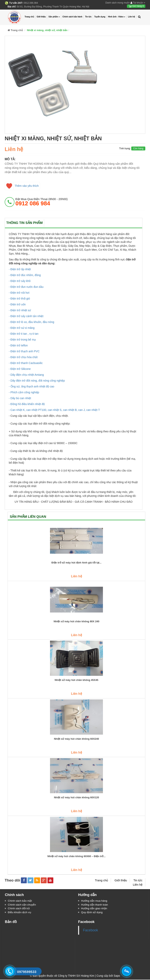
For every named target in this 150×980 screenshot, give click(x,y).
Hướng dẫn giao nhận (94, 908)
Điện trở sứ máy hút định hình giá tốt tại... (77, 562)
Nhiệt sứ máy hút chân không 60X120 (76, 797)
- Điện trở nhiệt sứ (20, 310)
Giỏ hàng (136, 6)
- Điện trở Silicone (20, 368)
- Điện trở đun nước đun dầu (26, 286)
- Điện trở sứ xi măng (22, 327)
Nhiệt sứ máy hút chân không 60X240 (76, 739)
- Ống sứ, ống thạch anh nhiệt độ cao (31, 386)
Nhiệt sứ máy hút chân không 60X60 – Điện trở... (76, 856)
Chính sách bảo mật (20, 900)
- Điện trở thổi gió (19, 298)
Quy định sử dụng (92, 912)
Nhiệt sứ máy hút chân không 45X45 (76, 680)
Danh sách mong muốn (117, 2)
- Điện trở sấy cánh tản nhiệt (26, 316)
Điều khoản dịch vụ (20, 912)
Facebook (90, 931)
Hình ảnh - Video (116, 17)
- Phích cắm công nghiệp (24, 392)
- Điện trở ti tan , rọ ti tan (23, 333)
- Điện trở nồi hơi (19, 292)
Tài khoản (137, 2)
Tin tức (88, 17)
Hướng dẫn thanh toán (95, 904)
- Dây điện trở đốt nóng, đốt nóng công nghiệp (37, 380)
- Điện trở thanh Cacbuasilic (26, 363)
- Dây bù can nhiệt (20, 398)
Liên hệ (131, 17)
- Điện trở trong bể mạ (22, 339)
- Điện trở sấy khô (19, 281)
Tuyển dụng (99, 17)
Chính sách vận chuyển (22, 904)
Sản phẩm (54, 17)
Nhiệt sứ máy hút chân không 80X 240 (76, 621)
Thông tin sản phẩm (24, 223)
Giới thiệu (41, 17)
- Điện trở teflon (18, 345)
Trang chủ (29, 17)
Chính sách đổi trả (19, 908)
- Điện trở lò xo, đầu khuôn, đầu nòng (31, 322)
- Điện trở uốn (17, 304)
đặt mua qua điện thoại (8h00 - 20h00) (41, 201)
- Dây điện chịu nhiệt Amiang (26, 374)
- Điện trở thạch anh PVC (24, 351)
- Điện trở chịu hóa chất (23, 357)
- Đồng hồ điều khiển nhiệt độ (27, 404)
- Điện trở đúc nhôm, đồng (25, 275)
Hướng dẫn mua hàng (94, 900)
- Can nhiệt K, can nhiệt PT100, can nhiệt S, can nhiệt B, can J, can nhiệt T (54, 409)
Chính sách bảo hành (72, 17)
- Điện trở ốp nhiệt (20, 269)
